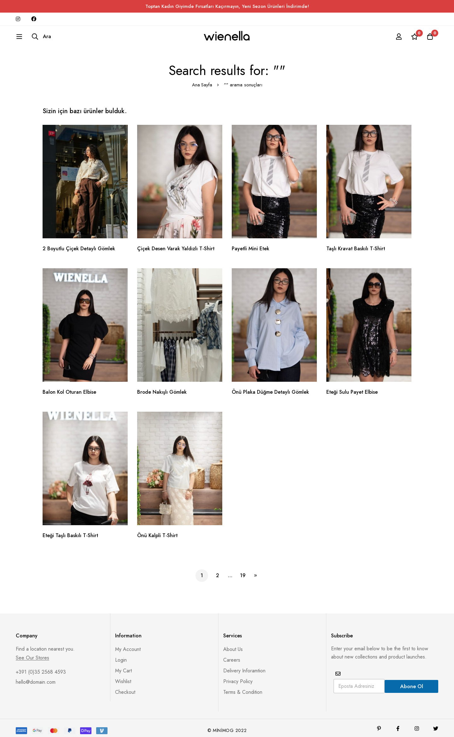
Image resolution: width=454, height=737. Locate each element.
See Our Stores (32, 653)
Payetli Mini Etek (251, 244)
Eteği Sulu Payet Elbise (352, 387)
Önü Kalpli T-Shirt (157, 531)
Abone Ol (411, 681)
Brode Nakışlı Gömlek (162, 387)
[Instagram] (416, 723)
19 (243, 571)
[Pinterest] (378, 723)
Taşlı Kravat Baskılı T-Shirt (356, 244)
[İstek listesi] (414, 38)
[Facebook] (397, 723)
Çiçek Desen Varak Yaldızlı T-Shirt (176, 244)
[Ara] (25, 38)
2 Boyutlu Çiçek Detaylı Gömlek (79, 244)
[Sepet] (430, 38)
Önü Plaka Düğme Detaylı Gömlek (271, 387)
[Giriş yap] (398, 38)
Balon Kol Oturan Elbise (70, 387)
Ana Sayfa (202, 80)
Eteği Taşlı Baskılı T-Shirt (71, 531)
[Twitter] (435, 723)
